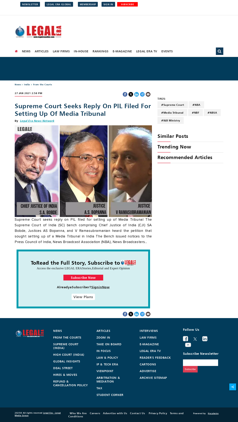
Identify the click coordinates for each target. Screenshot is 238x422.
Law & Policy (107, 357)
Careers (95, 413)
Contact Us (137, 413)
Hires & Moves (65, 375)
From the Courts (42, 84)
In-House (81, 51)
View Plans (83, 297)
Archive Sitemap (153, 378)
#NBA (196, 104)
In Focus (104, 351)
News (26, 51)
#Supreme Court (172, 104)
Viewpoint (105, 371)
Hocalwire (213, 413)
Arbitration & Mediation (108, 379)
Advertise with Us (115, 413)
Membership (88, 4)
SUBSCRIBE (127, 4)
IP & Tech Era (107, 364)
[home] (16, 51)
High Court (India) (68, 354)
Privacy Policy (158, 413)
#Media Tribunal (172, 112)
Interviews (149, 331)
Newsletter (30, 4)
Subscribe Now (83, 278)
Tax (99, 388)
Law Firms (61, 51)
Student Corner (110, 395)
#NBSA (212, 112)
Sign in (108, 4)
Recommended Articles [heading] (185, 157)
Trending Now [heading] (174, 147)
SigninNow (100, 287)
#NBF (195, 112)
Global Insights (66, 361)
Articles (42, 51)
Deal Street (63, 368)
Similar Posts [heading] (172, 136)
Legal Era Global (59, 4)
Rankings (101, 51)
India (27, 84)
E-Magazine (122, 51)
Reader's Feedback (155, 357)
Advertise (148, 371)
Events (167, 51)
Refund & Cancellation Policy (70, 383)
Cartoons (148, 364)
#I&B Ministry (170, 120)
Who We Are (78, 413)
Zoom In (103, 337)
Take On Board (109, 344)
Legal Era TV (146, 51)
